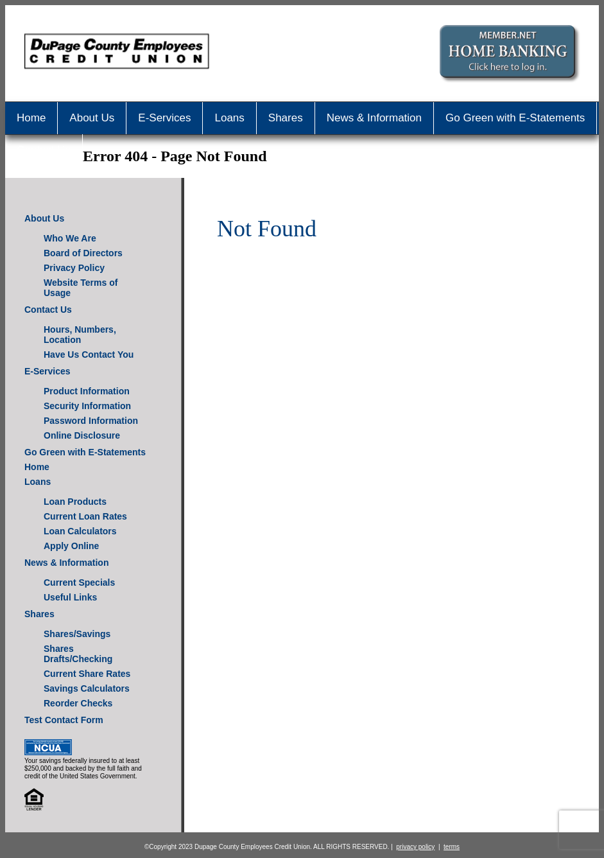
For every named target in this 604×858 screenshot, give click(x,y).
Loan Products (75, 501)
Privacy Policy (74, 268)
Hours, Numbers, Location (80, 334)
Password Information (91, 421)
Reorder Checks (78, 703)
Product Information (87, 391)
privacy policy (415, 846)
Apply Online (71, 546)
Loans (229, 118)
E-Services (164, 118)
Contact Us (44, 150)
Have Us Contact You (89, 354)
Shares (285, 118)
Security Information (87, 406)
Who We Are (70, 238)
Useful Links (70, 597)
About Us (91, 118)
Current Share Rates (87, 674)
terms (452, 846)
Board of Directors (83, 253)
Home (31, 118)
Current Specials (79, 582)
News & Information (374, 118)
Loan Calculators (80, 531)
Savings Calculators (87, 688)
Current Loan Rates (85, 516)
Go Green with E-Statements (515, 118)
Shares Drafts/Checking (78, 654)
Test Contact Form (63, 720)
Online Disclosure (82, 435)
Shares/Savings (77, 634)
